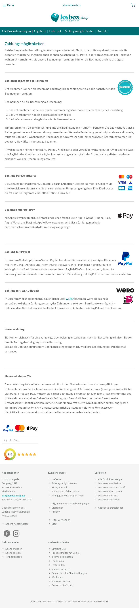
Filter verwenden (61, 519)
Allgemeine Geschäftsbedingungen (71, 503)
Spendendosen (13, 548)
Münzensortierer (61, 569)
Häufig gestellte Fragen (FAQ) (68, 495)
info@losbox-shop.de (13, 495)
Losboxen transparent (110, 491)
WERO (70, 299)
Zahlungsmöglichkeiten (79, 31)
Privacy (56, 511)
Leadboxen (58, 561)
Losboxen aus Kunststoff (111, 487)
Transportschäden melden (66, 491)
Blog (54, 523)
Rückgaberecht (60, 487)
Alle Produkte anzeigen (16, 31)
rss (65, 601)
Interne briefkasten (62, 556)
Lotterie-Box (58, 565)
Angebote (40, 31)
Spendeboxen (13, 552)
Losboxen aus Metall (109, 499)
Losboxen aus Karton (109, 483)
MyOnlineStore (102, 601)
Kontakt (102, 31)
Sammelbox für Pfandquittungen (69, 573)
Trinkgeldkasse (13, 556)
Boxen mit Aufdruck (62, 585)
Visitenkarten (59, 581)
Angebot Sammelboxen (110, 507)
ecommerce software (76, 601)
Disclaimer (57, 507)
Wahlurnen (57, 577)
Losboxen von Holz (108, 495)
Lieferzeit (55, 31)
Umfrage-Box (59, 548)
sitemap (59, 601)
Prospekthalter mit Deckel (66, 552)
